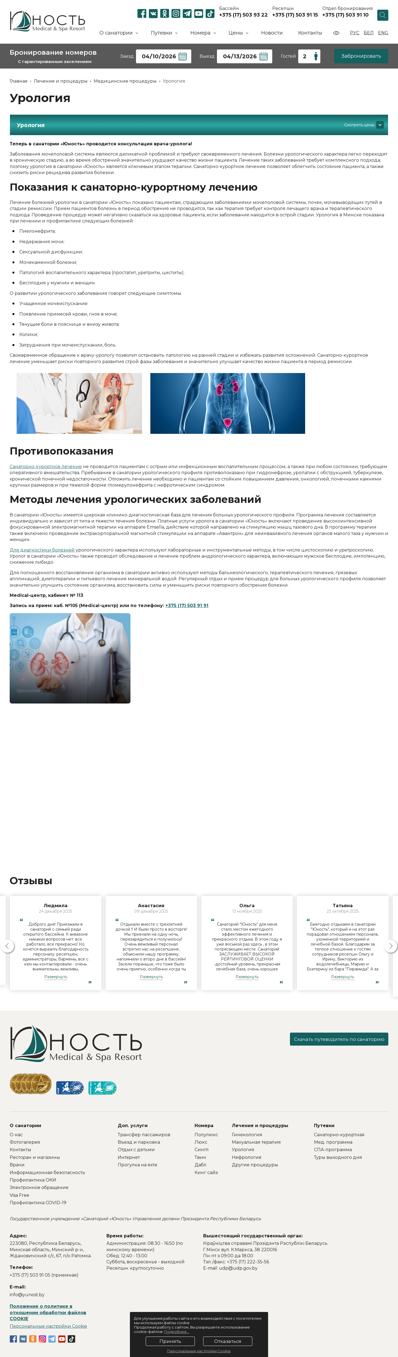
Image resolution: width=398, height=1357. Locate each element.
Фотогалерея (25, 1142)
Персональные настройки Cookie (48, 1326)
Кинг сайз (206, 1172)
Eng (383, 32)
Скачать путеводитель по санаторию (333, 1040)
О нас (16, 1134)
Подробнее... (176, 1331)
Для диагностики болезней (42, 550)
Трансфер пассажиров (144, 1134)
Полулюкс (206, 1134)
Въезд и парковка (139, 1142)
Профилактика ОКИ (33, 1180)
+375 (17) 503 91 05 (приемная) (44, 1275)
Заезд (127, 56)
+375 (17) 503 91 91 (186, 605)
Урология (243, 1149)
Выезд (207, 56)
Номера (204, 1125)
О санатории (25, 1125)
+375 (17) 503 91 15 (295, 15)
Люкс (201, 1142)
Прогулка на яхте (137, 1164)
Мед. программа (333, 1142)
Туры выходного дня (338, 1157)
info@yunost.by (27, 1294)
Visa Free (19, 1195)
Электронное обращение (39, 1187)
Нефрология (246, 1157)
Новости (272, 33)
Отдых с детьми (136, 1149)
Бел (369, 32)
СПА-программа (333, 1149)
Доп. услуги (133, 1125)
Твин (200, 1157)
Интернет (129, 1157)
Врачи (17, 1164)
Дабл (200, 1164)
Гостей (288, 56)
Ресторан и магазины (35, 1157)
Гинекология (247, 1134)
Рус (354, 32)
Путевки (324, 1125)
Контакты (310, 33)
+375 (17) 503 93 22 (243, 15)
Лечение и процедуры (260, 1125)
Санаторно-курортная (339, 1134)
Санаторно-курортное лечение (46, 466)
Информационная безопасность (47, 1172)
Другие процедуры (255, 1164)
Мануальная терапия (256, 1142)
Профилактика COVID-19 (38, 1202)
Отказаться (227, 1341)
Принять (170, 1341)
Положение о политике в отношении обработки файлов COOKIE (48, 1312)
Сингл (202, 1149)
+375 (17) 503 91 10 (345, 15)
